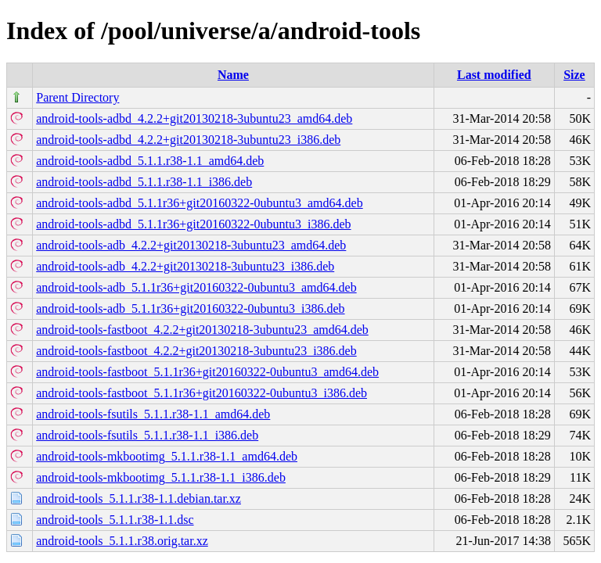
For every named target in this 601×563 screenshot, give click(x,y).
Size (574, 74)
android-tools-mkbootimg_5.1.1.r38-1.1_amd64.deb (166, 456)
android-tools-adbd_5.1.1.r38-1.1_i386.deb (144, 181)
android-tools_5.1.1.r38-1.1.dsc (114, 519)
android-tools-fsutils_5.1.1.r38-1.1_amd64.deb (153, 414)
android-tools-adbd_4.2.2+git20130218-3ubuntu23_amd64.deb (194, 118)
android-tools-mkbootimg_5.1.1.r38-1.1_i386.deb (161, 477)
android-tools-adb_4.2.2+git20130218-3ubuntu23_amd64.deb (191, 245)
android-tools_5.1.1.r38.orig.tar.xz (122, 540)
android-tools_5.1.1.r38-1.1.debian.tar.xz (138, 498)
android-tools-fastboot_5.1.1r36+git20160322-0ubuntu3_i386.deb (201, 393)
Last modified (494, 74)
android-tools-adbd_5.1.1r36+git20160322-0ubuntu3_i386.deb (193, 224)
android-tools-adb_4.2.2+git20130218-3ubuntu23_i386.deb (185, 266)
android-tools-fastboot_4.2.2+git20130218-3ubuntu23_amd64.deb (202, 329)
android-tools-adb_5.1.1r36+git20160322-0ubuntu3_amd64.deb (196, 287)
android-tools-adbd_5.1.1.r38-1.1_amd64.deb (150, 160)
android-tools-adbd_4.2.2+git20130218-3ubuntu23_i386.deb (188, 139)
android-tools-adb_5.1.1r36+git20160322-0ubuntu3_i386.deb (190, 308)
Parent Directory (77, 97)
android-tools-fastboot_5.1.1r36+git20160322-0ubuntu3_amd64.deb (207, 371)
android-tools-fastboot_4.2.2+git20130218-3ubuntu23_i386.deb (196, 350)
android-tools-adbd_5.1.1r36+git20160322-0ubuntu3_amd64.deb (199, 203)
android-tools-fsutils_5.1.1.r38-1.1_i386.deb (147, 435)
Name (233, 74)
